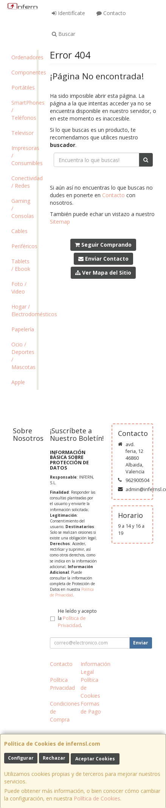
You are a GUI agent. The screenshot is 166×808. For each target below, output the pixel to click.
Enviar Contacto (103, 258)
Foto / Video (18, 287)
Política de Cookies (97, 798)
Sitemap (60, 221)
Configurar (21, 758)
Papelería (22, 329)
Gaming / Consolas (22, 208)
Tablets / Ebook (20, 265)
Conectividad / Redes (24, 182)
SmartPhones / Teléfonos (24, 110)
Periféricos (24, 246)
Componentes (24, 72)
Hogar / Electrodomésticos (24, 310)
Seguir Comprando (103, 244)
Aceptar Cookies (95, 758)
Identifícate (68, 13)
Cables (19, 231)
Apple (18, 382)
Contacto (111, 13)
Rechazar (54, 758)
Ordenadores (24, 57)
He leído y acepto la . (77, 618)
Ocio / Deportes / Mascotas (23, 356)
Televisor (22, 132)
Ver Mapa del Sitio (103, 272)
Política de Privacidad (72, 592)
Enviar (140, 643)
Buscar (63, 33)
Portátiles (23, 87)
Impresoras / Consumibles (24, 155)
